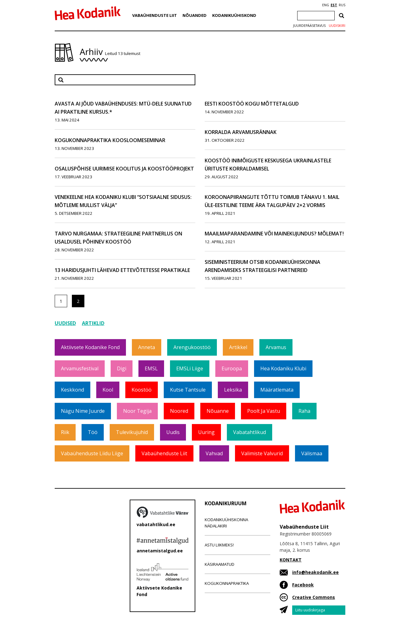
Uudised (65, 323)
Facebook (303, 585)
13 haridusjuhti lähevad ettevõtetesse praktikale (122, 270)
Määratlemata (276, 389)
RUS (342, 5)
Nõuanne (218, 410)
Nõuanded (194, 15)
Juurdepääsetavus (309, 25)
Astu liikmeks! (219, 545)
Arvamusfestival (79, 368)
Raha (304, 410)
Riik (65, 432)
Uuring (206, 432)
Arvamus (276, 347)
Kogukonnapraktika (227, 583)
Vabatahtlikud (249, 432)
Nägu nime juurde (83, 410)
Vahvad (214, 453)
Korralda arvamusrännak (241, 132)
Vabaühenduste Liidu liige (92, 453)
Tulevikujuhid (132, 432)
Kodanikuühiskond (234, 15)
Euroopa (232, 368)
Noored (179, 410)
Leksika (233, 389)
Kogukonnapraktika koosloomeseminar (110, 140)
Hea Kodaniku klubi (283, 368)
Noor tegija (137, 410)
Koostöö (142, 389)
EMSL (151, 368)
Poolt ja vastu (263, 410)
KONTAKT (291, 560)
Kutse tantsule (188, 389)
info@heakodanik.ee (315, 572)
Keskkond (72, 389)
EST (334, 5)
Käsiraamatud (219, 564)
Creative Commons (313, 597)
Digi (121, 368)
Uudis (173, 432)
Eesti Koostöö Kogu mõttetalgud (252, 103)
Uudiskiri (337, 25)
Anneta (146, 347)
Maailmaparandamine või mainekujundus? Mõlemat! (274, 233)
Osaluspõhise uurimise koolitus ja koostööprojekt (124, 168)
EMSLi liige (189, 368)
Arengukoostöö (192, 347)
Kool (107, 389)
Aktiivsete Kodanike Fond (90, 347)
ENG (325, 5)
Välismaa (311, 453)
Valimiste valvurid (262, 453)
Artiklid (93, 323)
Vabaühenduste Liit (154, 15)
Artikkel (238, 347)
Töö (93, 432)
